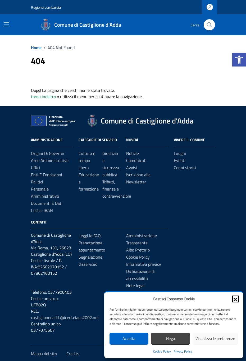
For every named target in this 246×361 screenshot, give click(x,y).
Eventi (179, 160)
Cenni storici (185, 167)
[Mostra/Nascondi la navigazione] (6, 24)
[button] (239, 59)
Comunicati (136, 160)
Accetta (128, 338)
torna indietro (43, 96)
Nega (170, 338)
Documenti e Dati (46, 203)
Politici (37, 182)
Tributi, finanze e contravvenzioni (116, 189)
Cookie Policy (162, 351)
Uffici (35, 167)
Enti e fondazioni (46, 175)
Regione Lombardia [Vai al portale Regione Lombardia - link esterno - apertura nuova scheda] (46, 7)
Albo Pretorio (138, 250)
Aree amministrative (50, 160)
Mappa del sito (44, 353)
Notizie (132, 153)
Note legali (135, 285)
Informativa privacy (143, 264)
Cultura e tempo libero (87, 160)
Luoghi (180, 153)
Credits (72, 353)
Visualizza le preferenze (215, 338)
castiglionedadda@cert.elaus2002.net (65, 317)
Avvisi (131, 167)
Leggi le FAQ (90, 235)
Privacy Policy (183, 351)
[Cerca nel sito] (209, 25)
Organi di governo (47, 153)
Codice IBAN (42, 210)
